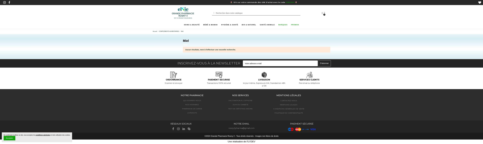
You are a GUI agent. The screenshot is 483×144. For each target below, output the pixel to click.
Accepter (9, 138)
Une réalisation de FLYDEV (241, 141)
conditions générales (43, 135)
